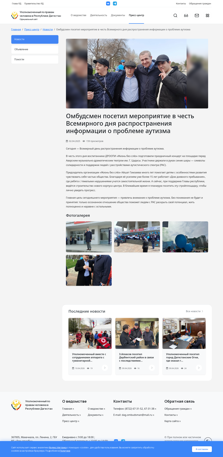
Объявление (21, 49)
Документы (118, 15)
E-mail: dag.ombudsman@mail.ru (134, 415)
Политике (65, 450)
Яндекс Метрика (58, 447)
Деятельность (98, 15)
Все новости (195, 311)
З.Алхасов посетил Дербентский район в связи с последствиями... (136, 357)
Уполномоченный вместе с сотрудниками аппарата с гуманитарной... (89, 357)
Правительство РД (34, 3)
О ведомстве (78, 15)
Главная (16, 29)
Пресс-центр (136, 15)
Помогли (19, 59)
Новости (48, 29)
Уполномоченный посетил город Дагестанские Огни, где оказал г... (182, 357)
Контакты (181, 3)
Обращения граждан (200, 3)
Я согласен (202, 449)
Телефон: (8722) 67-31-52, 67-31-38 (135, 408)
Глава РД (16, 3)
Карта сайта (172, 421)
